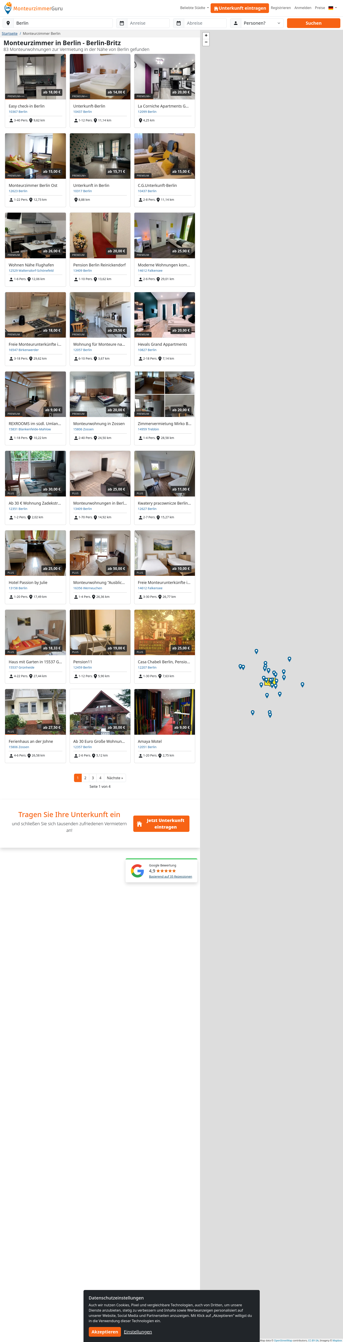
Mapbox (337, 1340)
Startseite (10, 33)
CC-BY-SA (313, 1340)
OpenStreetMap (283, 1340)
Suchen (314, 23)
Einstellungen (138, 1332)
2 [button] (85, 777)
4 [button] (100, 777)
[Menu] (333, 7)
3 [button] (93, 777)
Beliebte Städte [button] (193, 7)
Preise (320, 7)
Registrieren (281, 7)
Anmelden (303, 7)
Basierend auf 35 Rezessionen (170, 876)
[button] (115, 778)
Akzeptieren (105, 1332)
